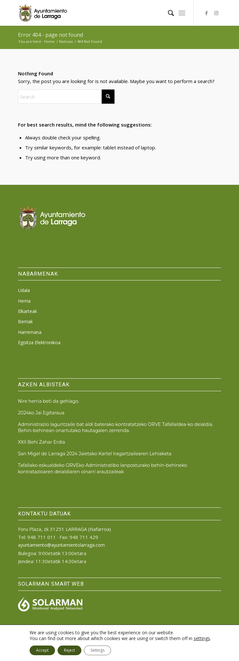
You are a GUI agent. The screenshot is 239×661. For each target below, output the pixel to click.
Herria (24, 301)
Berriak (25, 321)
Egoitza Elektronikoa (39, 342)
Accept (42, 650)
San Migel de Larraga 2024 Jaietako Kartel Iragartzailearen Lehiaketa (94, 454)
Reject (69, 650)
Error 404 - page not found (50, 34)
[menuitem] (167, 13)
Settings (97, 650)
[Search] (167, 13)
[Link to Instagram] (216, 13)
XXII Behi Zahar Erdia (41, 442)
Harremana (29, 332)
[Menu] (182, 13)
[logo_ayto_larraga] (99, 13)
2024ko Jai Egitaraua (41, 413)
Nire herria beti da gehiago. (48, 401)
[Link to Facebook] (206, 13)
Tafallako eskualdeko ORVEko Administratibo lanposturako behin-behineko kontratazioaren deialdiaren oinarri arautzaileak (102, 468)
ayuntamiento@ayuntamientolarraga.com (61, 545)
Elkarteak (27, 311)
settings (202, 638)
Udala (24, 290)
